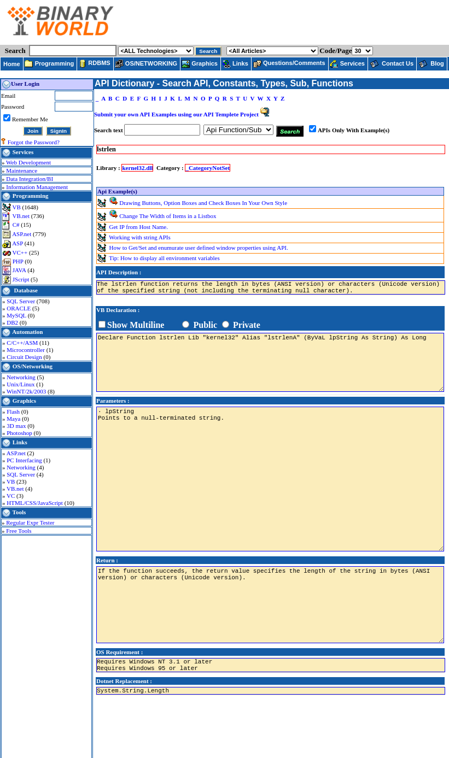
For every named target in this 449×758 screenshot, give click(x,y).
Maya (14, 418)
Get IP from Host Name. (138, 226)
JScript (22, 279)
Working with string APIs (139, 236)
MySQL (17, 315)
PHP (19, 261)
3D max (17, 425)
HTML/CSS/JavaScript (35, 503)
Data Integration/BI (29, 178)
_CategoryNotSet (207, 167)
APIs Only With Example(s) (353, 130)
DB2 (13, 322)
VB (17, 207)
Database (26, 290)
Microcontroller (26, 349)
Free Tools (18, 530)
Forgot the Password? (34, 142)
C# (17, 224)
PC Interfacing (25, 460)
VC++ (21, 252)
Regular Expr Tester (30, 522)
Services (23, 152)
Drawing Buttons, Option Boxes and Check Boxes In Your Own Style (203, 202)
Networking (22, 377)
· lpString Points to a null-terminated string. (270, 479)
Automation (27, 331)
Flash (14, 411)
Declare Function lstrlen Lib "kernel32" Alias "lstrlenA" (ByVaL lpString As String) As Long (270, 362)
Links (20, 442)
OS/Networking (33, 366)
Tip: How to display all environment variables (164, 257)
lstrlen (106, 149)
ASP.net (22, 234)
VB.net (22, 216)
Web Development (28, 162)
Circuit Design (25, 357)
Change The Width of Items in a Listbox (167, 216)
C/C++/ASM (23, 342)
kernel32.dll (137, 167)
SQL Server (22, 301)
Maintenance (21, 170)
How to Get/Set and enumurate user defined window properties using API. (198, 247)
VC (11, 495)
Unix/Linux (21, 384)
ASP (18, 243)
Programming (31, 195)
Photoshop (20, 433)
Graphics (24, 400)
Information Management (37, 187)
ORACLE (19, 308)
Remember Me (30, 119)
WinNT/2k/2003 (27, 391)
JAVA (20, 270)
